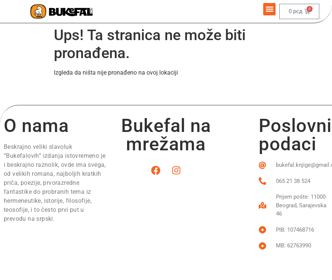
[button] (269, 9)
